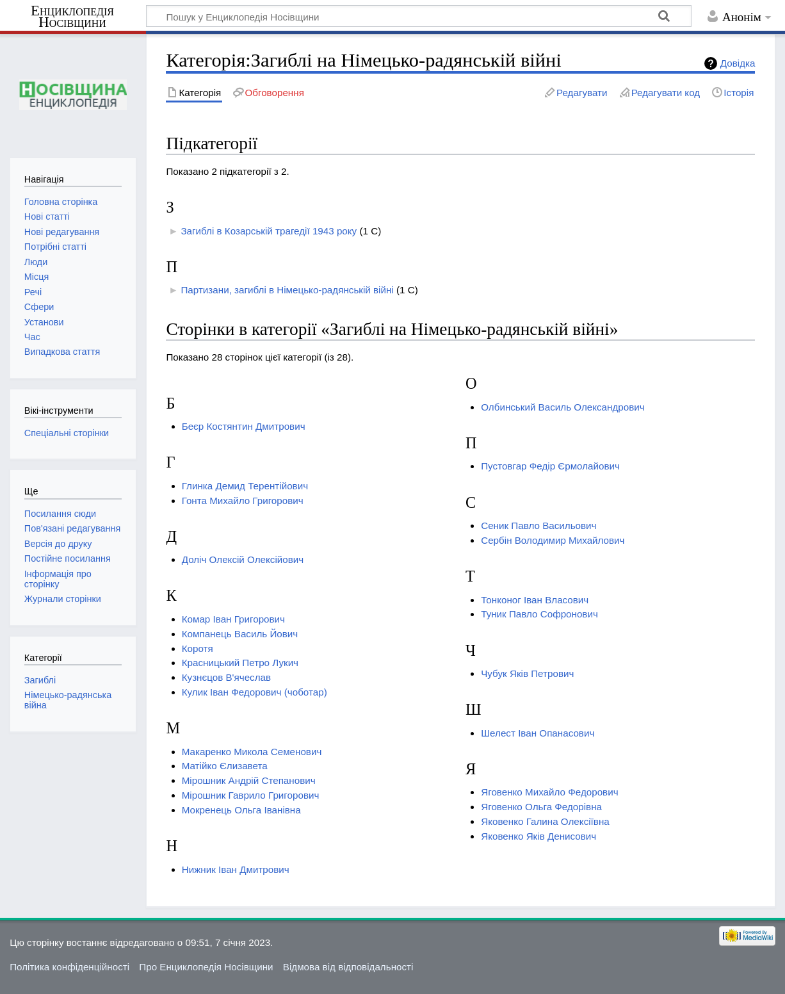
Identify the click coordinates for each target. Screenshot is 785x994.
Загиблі (40, 680)
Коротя (197, 648)
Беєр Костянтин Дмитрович (243, 426)
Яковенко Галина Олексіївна (545, 821)
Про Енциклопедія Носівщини (206, 966)
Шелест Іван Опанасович (537, 733)
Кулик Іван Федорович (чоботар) (254, 692)
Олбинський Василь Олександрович (562, 407)
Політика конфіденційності (69, 966)
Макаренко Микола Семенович (252, 751)
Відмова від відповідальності (348, 966)
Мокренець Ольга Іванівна (241, 809)
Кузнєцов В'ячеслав (226, 677)
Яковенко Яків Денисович (538, 836)
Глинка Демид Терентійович (245, 485)
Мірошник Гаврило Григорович (251, 795)
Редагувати (581, 92)
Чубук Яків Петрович (527, 673)
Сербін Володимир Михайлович (552, 540)
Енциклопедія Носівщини (72, 16)
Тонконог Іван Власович (534, 599)
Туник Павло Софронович (539, 613)
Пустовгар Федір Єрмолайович (550, 465)
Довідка (738, 63)
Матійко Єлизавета (225, 765)
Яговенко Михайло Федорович (549, 791)
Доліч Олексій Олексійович (243, 559)
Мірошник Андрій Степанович (249, 780)
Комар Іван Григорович (233, 619)
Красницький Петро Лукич (240, 662)
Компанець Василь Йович (240, 633)
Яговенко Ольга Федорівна (541, 806)
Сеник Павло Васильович (538, 525)
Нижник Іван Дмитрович (235, 869)
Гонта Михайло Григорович (242, 500)
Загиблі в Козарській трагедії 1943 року (269, 230)
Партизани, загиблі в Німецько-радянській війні (287, 289)
